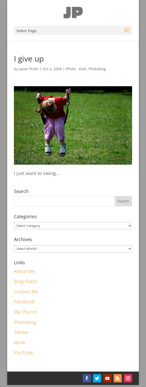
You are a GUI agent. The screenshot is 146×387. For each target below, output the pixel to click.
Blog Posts (25, 281)
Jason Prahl (28, 68)
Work (19, 342)
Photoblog (97, 68)
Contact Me (26, 291)
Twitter (21, 332)
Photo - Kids (76, 68)
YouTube (23, 352)
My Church (25, 312)
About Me (24, 271)
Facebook (24, 301)
